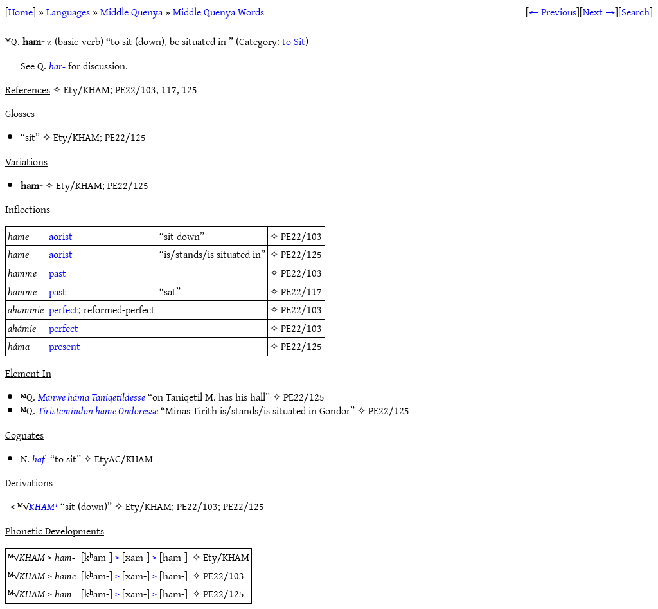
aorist (61, 236)
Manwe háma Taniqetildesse (91, 397)
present (64, 346)
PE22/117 (301, 291)
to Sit (293, 41)
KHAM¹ (43, 506)
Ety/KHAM (76, 137)
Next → (599, 12)
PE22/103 (301, 236)
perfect (63, 309)
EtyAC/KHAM (123, 459)
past (57, 273)
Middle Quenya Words (218, 12)
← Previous (552, 12)
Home (20, 12)
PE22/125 (125, 137)
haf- (40, 459)
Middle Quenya (131, 12)
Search (635, 12)
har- (57, 66)
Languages (68, 12)
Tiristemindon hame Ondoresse (98, 410)
